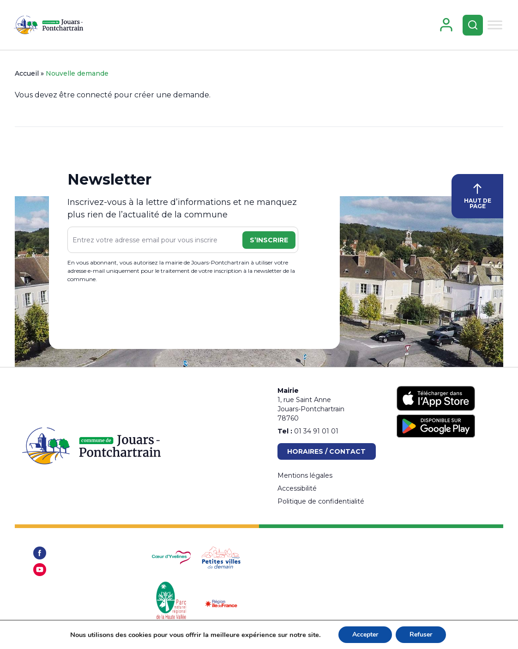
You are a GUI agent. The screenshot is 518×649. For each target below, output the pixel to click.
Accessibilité (297, 488)
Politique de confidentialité (320, 501)
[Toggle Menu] (495, 24)
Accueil (27, 73)
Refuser (421, 634)
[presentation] (137, 312)
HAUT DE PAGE (477, 196)
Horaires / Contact (326, 451)
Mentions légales (304, 475)
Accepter (365, 634)
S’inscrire (269, 240)
